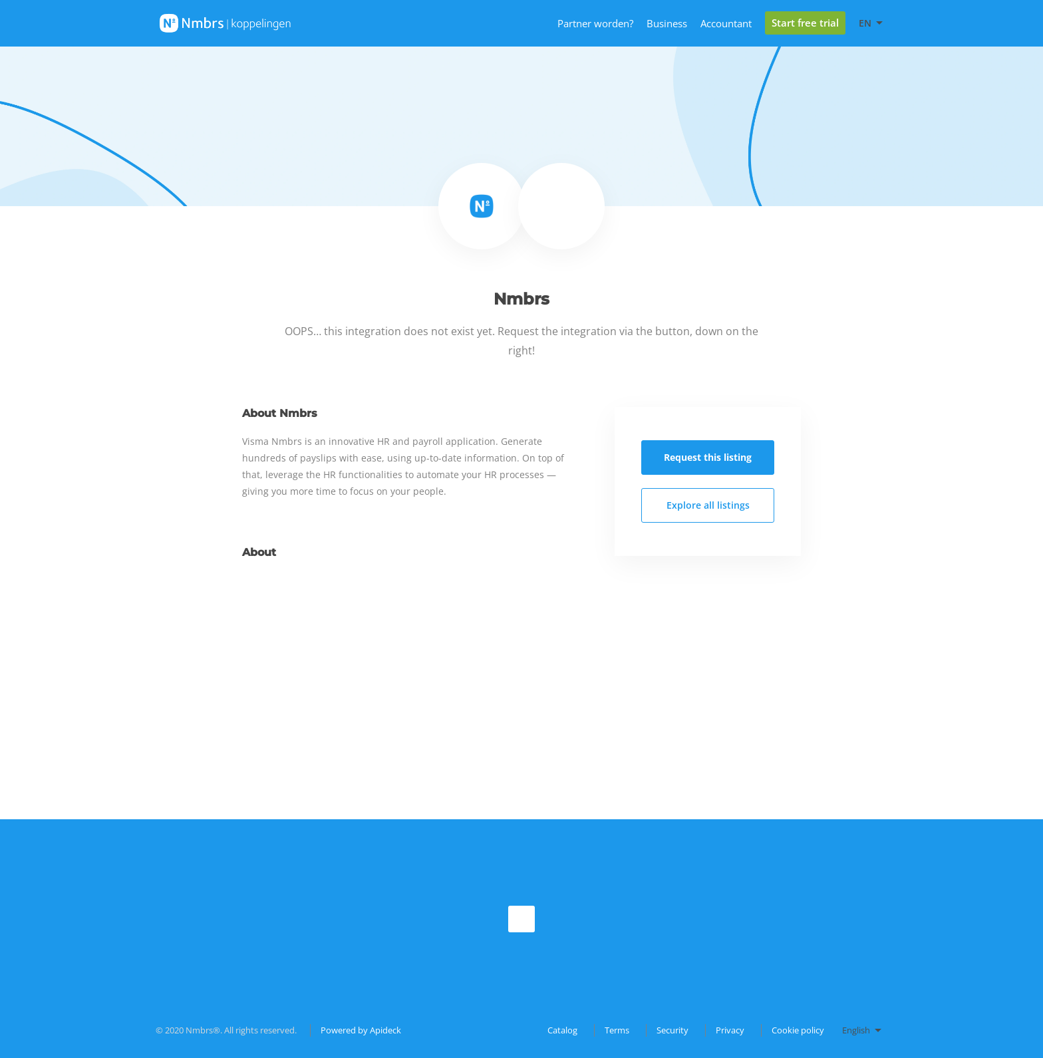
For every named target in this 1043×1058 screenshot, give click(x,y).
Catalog (562, 1030)
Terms (617, 1030)
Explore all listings (708, 505)
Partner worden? (595, 23)
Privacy (730, 1030)
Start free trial (805, 22)
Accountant (726, 23)
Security (672, 1030)
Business (667, 23)
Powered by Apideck (361, 1030)
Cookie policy (798, 1030)
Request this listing (708, 457)
